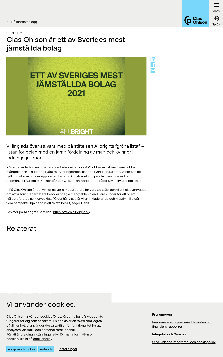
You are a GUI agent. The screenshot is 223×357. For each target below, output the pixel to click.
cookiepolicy (42, 339)
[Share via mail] (153, 70)
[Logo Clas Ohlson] (195, 13)
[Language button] (216, 20)
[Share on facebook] (153, 64)
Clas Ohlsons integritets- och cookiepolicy (183, 342)
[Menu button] (216, 7)
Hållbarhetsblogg (24, 22)
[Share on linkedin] (153, 59)
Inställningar (68, 349)
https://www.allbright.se (71, 212)
